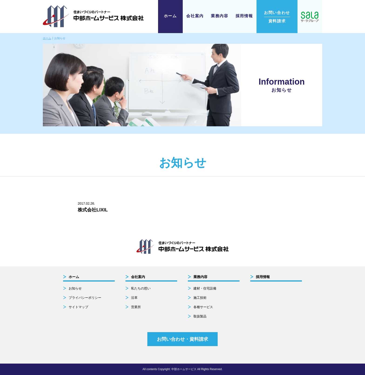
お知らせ (75, 288)
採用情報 (244, 16)
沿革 (134, 297)
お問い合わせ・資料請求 (182, 339)
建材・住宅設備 (204, 288)
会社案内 (195, 16)
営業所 (136, 307)
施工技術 (199, 297)
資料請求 (277, 16)
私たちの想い (141, 288)
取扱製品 (199, 316)
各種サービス (203, 307)
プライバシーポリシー (85, 297)
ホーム (170, 16)
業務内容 (219, 16)
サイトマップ (78, 307)
